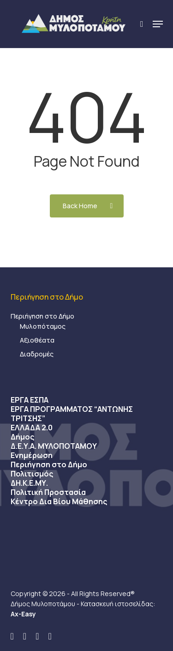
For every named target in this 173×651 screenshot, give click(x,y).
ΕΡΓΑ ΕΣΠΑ (29, 399)
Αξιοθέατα (37, 340)
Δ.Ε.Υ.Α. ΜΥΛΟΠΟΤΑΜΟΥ (54, 446)
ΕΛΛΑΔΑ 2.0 (32, 427)
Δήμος (22, 436)
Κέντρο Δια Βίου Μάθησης (59, 501)
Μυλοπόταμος (43, 326)
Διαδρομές (37, 354)
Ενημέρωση (32, 455)
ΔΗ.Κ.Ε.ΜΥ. (29, 483)
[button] (158, 24)
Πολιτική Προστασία (48, 492)
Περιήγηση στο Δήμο (42, 316)
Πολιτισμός (32, 473)
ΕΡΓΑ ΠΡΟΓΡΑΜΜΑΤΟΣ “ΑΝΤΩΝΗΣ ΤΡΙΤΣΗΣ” (72, 413)
